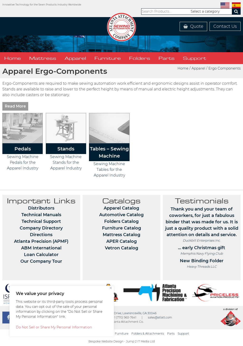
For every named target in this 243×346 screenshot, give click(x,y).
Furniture (107, 58)
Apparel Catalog (121, 208)
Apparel (75, 58)
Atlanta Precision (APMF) (41, 241)
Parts (167, 58)
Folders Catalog (121, 221)
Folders (139, 58)
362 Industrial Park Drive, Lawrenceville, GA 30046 (121, 313)
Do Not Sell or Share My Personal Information (54, 327)
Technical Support (41, 221)
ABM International (41, 248)
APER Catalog (121, 241)
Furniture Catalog (121, 228)
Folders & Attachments (147, 333)
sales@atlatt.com (160, 317)
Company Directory (41, 228)
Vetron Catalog (121, 248)
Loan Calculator (41, 254)
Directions (41, 234)
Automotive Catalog (121, 214)
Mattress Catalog (121, 234)
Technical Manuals (41, 214)
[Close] (111, 288)
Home (12, 58)
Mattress (42, 58)
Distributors (41, 208)
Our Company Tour (41, 261)
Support (194, 58)
